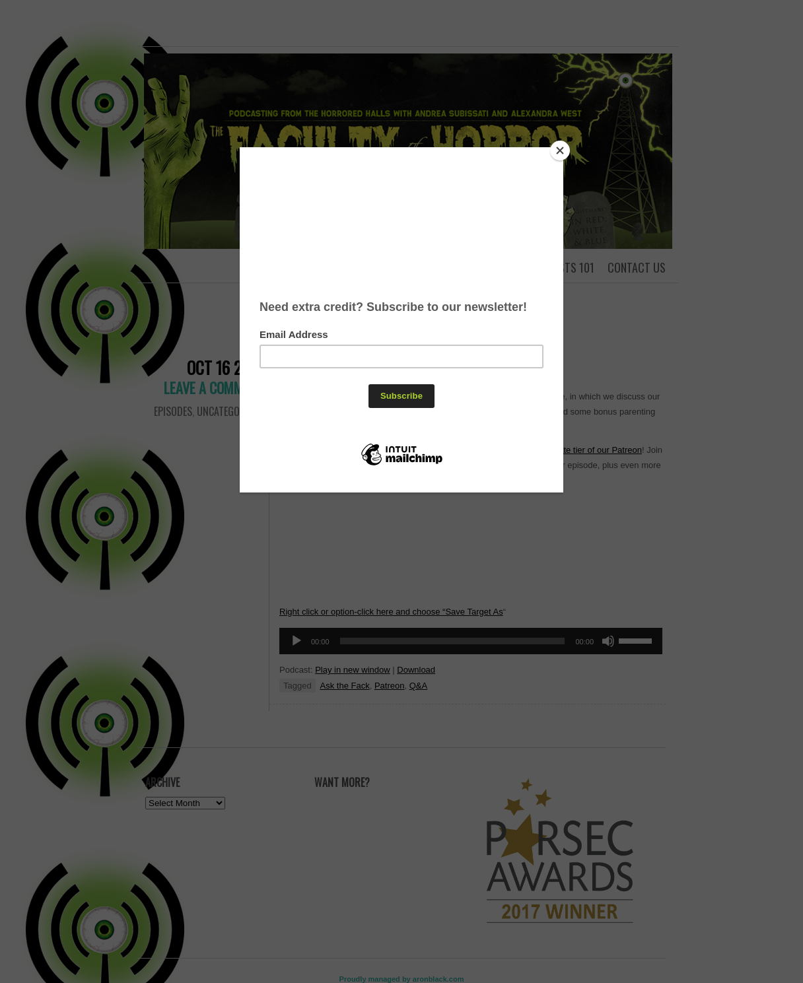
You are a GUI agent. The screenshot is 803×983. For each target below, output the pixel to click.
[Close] (560, 150)
